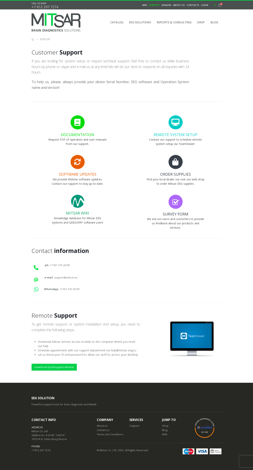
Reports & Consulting (174, 22)
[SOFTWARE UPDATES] (77, 168)
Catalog (116, 22)
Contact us (103, 430)
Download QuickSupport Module (54, 367)
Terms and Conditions (110, 434)
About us (102, 425)
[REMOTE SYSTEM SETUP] (175, 128)
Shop (201, 22)
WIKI (144, 5)
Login (204, 5)
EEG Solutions (140, 22)
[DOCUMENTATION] (77, 128)
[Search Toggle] (214, 5)
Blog (214, 22)
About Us (179, 5)
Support (154, 5)
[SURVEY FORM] (175, 210)
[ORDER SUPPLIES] (175, 168)
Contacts (193, 5)
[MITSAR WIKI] (77, 207)
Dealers (166, 5)
